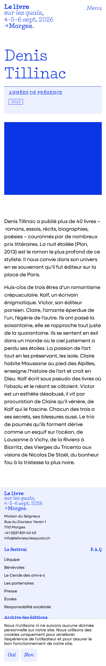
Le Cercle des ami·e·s (24, 575)
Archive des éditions (25, 618)
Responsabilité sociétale (27, 607)
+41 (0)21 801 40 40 (20, 532)
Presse (10, 591)
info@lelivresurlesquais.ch (27, 537)
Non (29, 655)
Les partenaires (19, 583)
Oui (12, 655)
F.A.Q (96, 550)
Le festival (15, 550)
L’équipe (12, 559)
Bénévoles (14, 567)
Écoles (10, 599)
